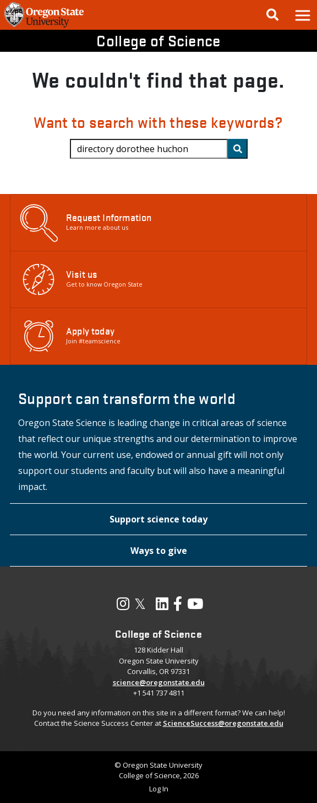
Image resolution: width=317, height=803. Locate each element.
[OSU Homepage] (44, 26)
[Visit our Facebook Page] (177, 606)
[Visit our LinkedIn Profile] (162, 606)
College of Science (158, 40)
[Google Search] (272, 15)
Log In (158, 789)
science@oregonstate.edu (159, 682)
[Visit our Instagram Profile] (123, 606)
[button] (302, 14)
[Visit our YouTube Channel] (195, 606)
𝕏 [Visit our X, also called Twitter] (140, 603)
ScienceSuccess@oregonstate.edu (223, 723)
